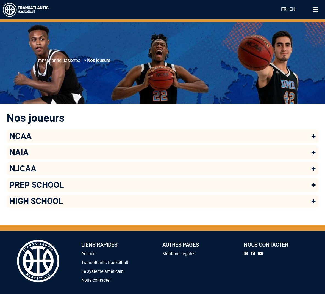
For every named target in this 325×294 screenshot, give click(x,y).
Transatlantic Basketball (104, 262)
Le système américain (102, 271)
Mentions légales (178, 254)
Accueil (88, 254)
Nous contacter (96, 280)
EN (292, 9)
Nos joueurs (98, 60)
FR (283, 9)
